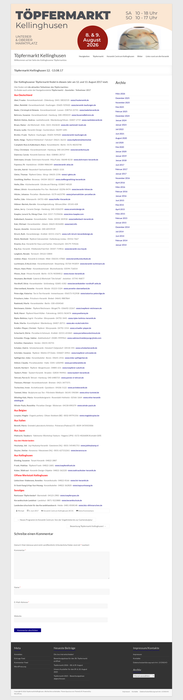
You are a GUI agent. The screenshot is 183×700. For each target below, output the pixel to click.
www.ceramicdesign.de (74, 209)
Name (17, 587)
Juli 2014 (120, 231)
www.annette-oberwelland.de (77, 288)
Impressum (137, 654)
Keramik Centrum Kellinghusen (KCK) (58, 511)
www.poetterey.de (80, 313)
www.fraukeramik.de (80, 100)
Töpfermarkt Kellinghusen (40, 55)
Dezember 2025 (122, 98)
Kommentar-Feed (21, 662)
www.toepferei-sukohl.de (73, 367)
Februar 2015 (121, 218)
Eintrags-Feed (19, 658)
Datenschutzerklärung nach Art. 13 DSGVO (150, 662)
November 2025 (123, 102)
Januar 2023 (121, 125)
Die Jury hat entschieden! (64, 654)
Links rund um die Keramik (157, 56)
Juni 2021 (120, 133)
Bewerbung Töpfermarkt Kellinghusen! (88, 526)
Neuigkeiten (84, 56)
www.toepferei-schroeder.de (83, 353)
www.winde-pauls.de (86, 405)
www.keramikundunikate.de (78, 258)
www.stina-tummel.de (89, 392)
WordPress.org (20, 666)
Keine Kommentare (86, 511)
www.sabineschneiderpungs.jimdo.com (84, 338)
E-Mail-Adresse (21, 602)
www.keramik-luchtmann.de (92, 263)
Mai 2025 (120, 107)
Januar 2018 (121, 160)
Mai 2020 (120, 147)
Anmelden (18, 654)
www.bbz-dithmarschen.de (90, 505)
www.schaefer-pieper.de (80, 328)
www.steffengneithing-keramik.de (70, 179)
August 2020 (121, 138)
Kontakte (136, 658)
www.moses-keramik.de (74, 273)
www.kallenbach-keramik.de (81, 219)
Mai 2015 (120, 205)
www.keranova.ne (79, 450)
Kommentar (20, 550)
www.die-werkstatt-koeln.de (73, 125)
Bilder (140, 56)
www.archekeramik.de (77, 387)
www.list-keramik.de (79, 480)
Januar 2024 (121, 120)
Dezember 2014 (122, 227)
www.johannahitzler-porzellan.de (80, 194)
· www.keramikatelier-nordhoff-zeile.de (84, 283)
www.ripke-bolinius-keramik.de (82, 318)
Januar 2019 (121, 156)
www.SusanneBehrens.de (83, 115)
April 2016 (120, 182)
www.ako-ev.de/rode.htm (77, 323)
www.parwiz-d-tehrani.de (72, 377)
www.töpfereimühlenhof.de (79, 140)
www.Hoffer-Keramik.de (59, 199)
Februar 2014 (121, 240)
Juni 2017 (120, 165)
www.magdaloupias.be (89, 415)
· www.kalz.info (70, 224)
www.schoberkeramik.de (86, 348)
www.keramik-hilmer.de (82, 189)
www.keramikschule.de (72, 500)
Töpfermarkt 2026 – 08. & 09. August (68, 665)
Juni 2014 (120, 236)
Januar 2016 (121, 196)
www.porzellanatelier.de (75, 362)
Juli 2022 (120, 129)
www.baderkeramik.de (89, 110)
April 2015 (120, 209)
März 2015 (120, 213)
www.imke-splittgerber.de (76, 358)
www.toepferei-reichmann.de (89, 308)
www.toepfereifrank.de (65, 465)
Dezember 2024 (122, 116)
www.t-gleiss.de (69, 174)
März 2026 (120, 93)
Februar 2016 (121, 191)
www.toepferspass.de (69, 495)
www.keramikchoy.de (80, 149)
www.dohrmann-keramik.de (86, 159)
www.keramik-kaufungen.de (83, 105)
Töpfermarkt (98, 56)
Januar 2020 (121, 151)
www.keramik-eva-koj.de (76, 249)
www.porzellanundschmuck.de (86, 333)
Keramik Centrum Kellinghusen (120, 56)
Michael (21, 511)
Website (17, 616)
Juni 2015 (120, 200)
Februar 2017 (121, 169)
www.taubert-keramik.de (78, 372)
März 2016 (120, 187)
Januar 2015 (121, 222)
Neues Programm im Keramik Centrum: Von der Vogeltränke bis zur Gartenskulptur (55, 520)
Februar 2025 (121, 111)
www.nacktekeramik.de (92, 120)
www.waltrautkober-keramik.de (82, 470)
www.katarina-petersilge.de (93, 293)
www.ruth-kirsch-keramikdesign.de (77, 234)
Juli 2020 (120, 142)
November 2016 (123, 178)
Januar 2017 (121, 173)
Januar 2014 (121, 245)
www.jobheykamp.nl (89, 445)
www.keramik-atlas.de (63, 164)
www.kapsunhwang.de (83, 485)
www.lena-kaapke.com (74, 214)
